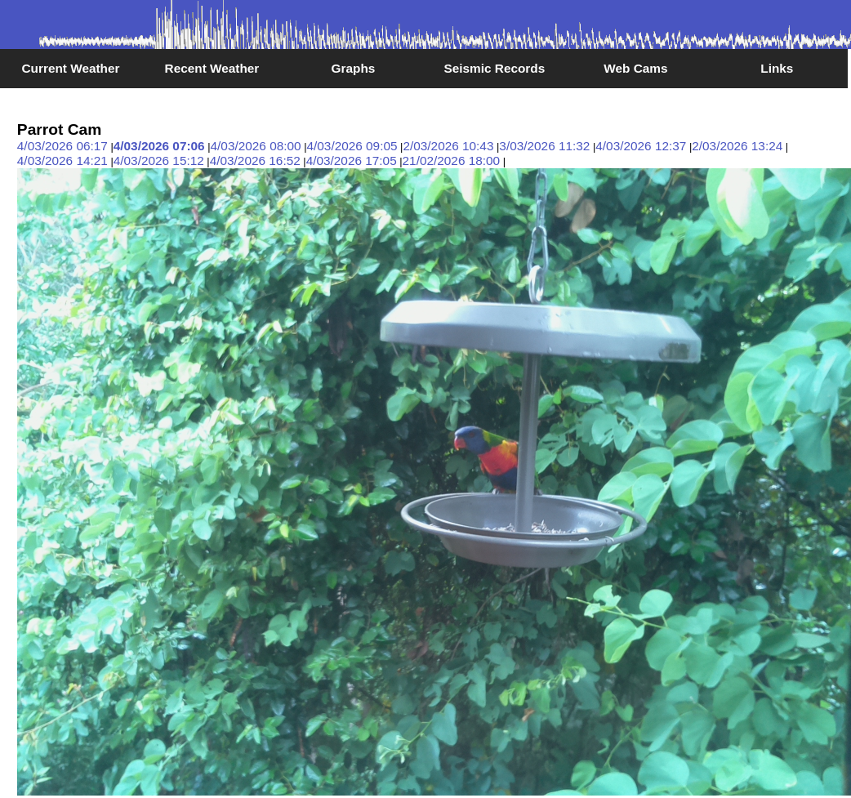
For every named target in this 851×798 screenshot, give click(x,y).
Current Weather (70, 68)
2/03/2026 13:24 (737, 146)
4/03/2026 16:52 (255, 160)
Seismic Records (494, 68)
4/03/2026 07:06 (159, 146)
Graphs (354, 68)
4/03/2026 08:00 (256, 146)
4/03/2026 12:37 (640, 146)
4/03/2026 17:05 (351, 160)
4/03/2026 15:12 (159, 160)
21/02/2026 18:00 (452, 160)
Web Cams (635, 68)
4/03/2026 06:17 (62, 146)
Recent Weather (212, 68)
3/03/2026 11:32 (544, 146)
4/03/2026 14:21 (62, 160)
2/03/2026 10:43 (448, 146)
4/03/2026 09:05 (351, 146)
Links (776, 68)
